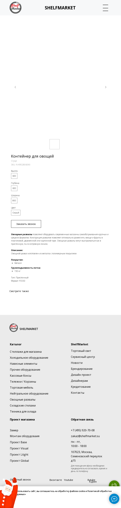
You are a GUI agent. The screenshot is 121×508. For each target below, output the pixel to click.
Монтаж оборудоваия (24, 436)
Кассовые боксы (20, 375)
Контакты (77, 393)
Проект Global (19, 461)
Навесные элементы (23, 363)
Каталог (16, 344)
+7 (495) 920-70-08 (83, 430)
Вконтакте (55, 480)
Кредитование (81, 387)
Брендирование (82, 369)
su (98, 436)
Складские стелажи (23, 405)
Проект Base (18, 442)
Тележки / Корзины (23, 381)
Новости (76, 363)
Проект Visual (19, 448)
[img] (15, 8)
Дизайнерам (79, 381)
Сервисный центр (83, 357)
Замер (14, 430)
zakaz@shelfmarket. (84, 436)
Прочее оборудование (25, 369)
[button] (105, 7)
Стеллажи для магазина (26, 352)
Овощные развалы (22, 399)
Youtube (68, 480)
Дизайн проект (81, 375)
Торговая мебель (21, 387)
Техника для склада (23, 411)
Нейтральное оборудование (29, 393)
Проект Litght (19, 454)
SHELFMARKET (60, 8)
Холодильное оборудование (29, 358)
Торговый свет (81, 351)
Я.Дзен (93, 481)
